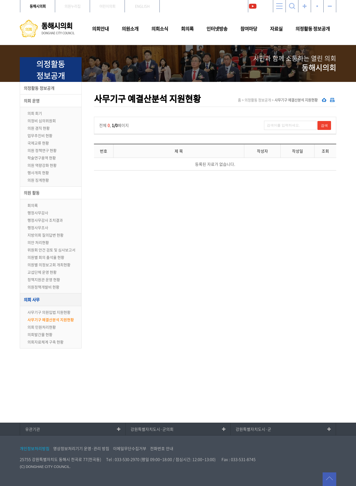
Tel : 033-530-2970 (122, 459)
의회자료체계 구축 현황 (45, 342)
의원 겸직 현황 (38, 128)
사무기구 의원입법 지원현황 (48, 312)
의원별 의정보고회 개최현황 (48, 264)
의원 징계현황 (38, 180)
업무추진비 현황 (39, 135)
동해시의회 (38, 6)
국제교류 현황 (38, 143)
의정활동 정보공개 (312, 28)
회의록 (187, 28)
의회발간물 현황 (39, 334)
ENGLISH (142, 6)
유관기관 (32, 429)
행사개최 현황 (38, 172)
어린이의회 (107, 6)
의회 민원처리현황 (41, 327)
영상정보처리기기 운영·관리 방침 (81, 448)
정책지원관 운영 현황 (43, 279)
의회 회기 (34, 113)
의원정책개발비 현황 (43, 287)
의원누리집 (73, 6)
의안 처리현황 (38, 242)
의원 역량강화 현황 (42, 165)
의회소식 (159, 28)
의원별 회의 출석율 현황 (45, 257)
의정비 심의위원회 (41, 120)
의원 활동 (32, 193)
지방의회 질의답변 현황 (45, 235)
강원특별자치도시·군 (253, 429)
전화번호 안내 (161, 448)
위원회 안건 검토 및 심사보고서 (51, 250)
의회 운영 (32, 101)
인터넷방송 (216, 28)
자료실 (276, 28)
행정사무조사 (37, 227)
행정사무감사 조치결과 (45, 220)
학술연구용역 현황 (41, 158)
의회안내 (100, 28)
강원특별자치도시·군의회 (152, 429)
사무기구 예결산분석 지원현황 (50, 319)
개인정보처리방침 (34, 448)
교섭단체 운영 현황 (42, 272)
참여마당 (248, 28)
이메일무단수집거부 (129, 448)
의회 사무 (32, 300)
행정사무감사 (37, 213)
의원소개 (130, 28)
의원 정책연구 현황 (42, 150)
